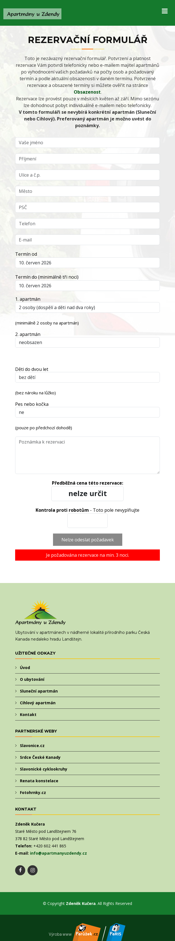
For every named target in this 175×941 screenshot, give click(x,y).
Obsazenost (87, 92)
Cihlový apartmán (38, 702)
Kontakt (28, 714)
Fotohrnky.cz (33, 792)
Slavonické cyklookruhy (43, 769)
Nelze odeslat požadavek (87, 540)
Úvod (25, 667)
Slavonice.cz (32, 745)
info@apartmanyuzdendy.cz (58, 853)
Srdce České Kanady (40, 757)
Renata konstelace (39, 780)
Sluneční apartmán (39, 691)
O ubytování (32, 679)
